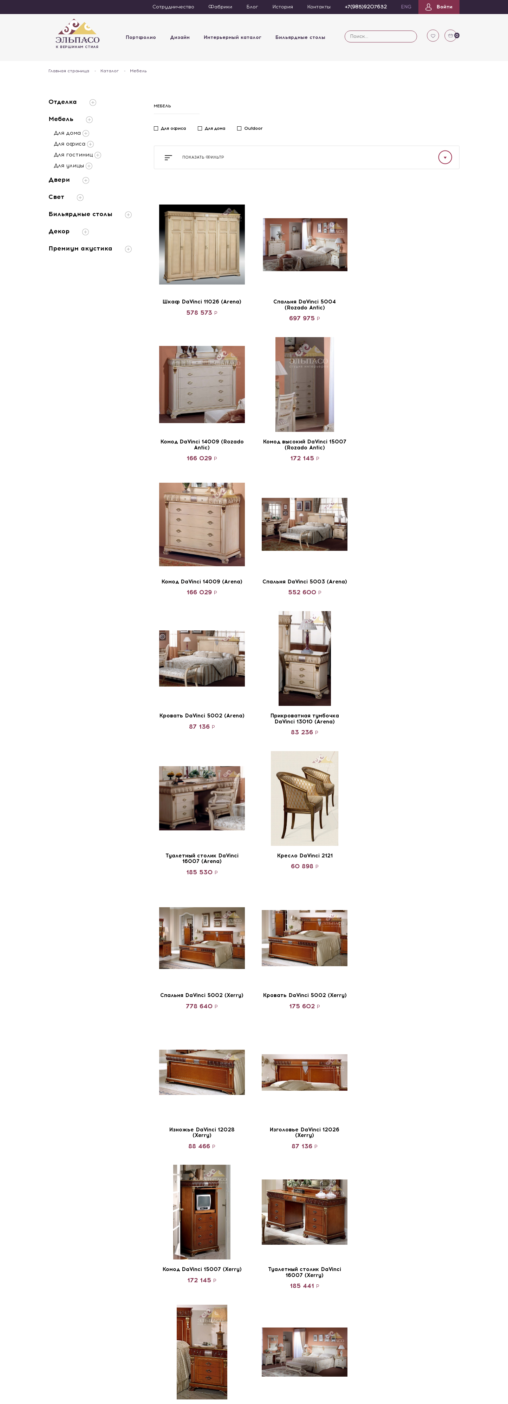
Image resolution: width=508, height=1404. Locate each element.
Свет (66, 197)
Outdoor (253, 128)
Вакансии (60, 1169)
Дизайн (179, 37)
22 (367, 1075)
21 (350, 1075)
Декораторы (134, 1193)
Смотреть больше (307, 1050)
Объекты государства (287, 1181)
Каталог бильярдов (72, 1206)
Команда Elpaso (138, 1144)
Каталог (109, 70)
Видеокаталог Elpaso (75, 1193)
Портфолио (140, 37)
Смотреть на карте (381, 1235)
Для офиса (74, 144)
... (333, 1075)
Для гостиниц (77, 155)
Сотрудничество (69, 1144)
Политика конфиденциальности (396, 1249)
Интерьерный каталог (232, 37)
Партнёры (60, 1156)
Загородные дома (281, 1169)
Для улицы (73, 165)
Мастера (130, 1206)
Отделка (72, 102)
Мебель (70, 119)
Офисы (268, 1193)
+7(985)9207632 (396, 1125)
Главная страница (68, 70)
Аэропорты (273, 1206)
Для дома (71, 133)
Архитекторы (135, 1156)
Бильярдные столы (300, 37)
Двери (68, 180)
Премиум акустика (90, 249)
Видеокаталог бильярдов (66, 1221)
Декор (68, 231)
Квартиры (271, 1144)
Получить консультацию (401, 1171)
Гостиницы (272, 1156)
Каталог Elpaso (67, 1181)
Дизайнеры (133, 1169)
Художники (133, 1181)
